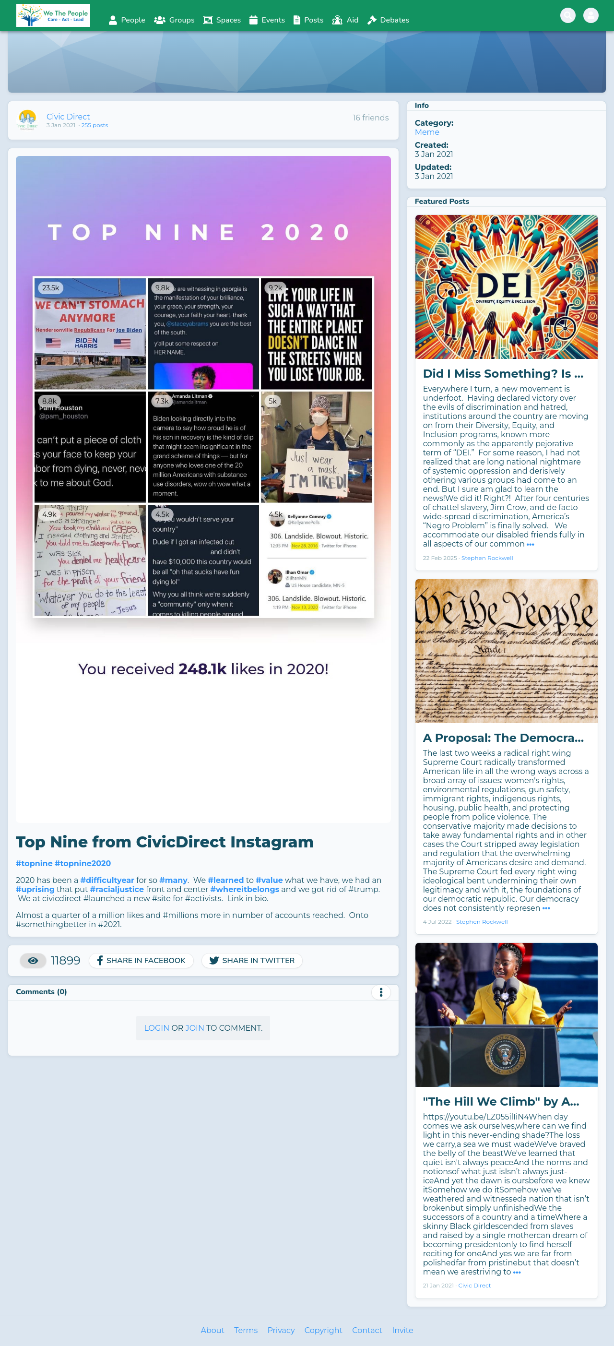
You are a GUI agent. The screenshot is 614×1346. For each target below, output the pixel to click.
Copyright (323, 1330)
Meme (427, 132)
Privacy (281, 1330)
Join (195, 1028)
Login (156, 1028)
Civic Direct (68, 116)
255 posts (95, 125)
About (212, 1330)
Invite (402, 1330)
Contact (367, 1330)
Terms (246, 1330)
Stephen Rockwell (487, 557)
